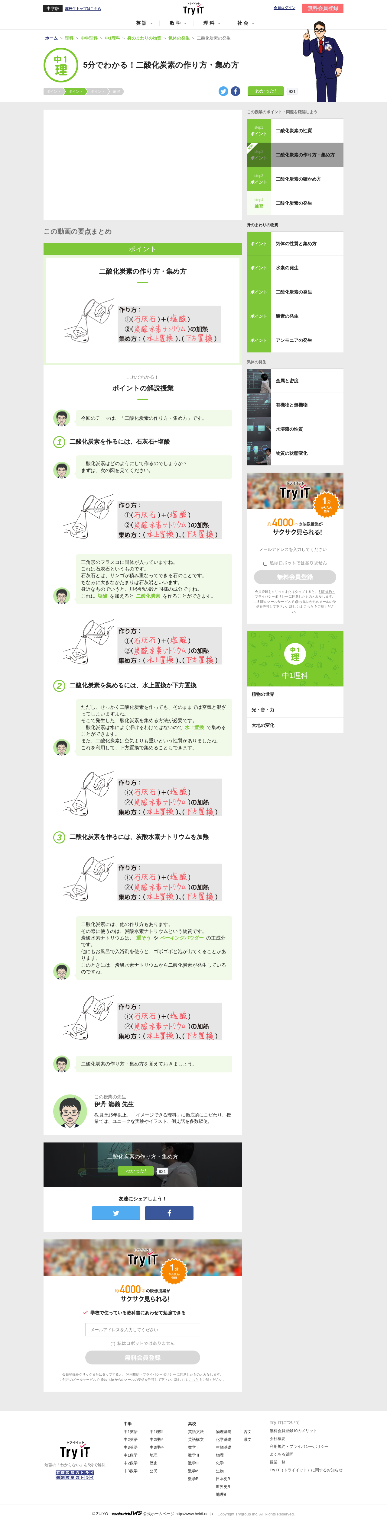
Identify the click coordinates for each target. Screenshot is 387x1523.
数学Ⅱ (194, 1455)
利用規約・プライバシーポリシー (151, 1374)
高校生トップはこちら (83, 9)
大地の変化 (263, 725)
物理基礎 (224, 1431)
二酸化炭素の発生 (294, 203)
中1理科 (157, 1431)
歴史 (154, 1463)
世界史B (223, 1486)
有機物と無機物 (291, 404)
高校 (192, 1424)
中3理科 (157, 1447)
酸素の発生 (287, 316)
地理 (154, 1455)
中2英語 (131, 1439)
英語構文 (196, 1439)
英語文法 (196, 1431)
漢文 (248, 1439)
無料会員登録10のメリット (293, 1430)
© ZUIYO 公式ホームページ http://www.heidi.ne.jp (152, 1513)
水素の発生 (287, 267)
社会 (243, 23)
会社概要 (277, 1438)
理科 (209, 23)
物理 (220, 1455)
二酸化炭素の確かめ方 (298, 179)
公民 (154, 1471)
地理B (221, 1494)
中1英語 (131, 1431)
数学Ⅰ (194, 1447)
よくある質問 (281, 1454)
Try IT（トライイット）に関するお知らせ (306, 1470)
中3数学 (131, 1471)
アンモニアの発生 (294, 340)
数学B (193, 1478)
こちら (194, 1379)
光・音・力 (263, 709)
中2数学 (131, 1463)
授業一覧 (277, 1462)
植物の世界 (263, 694)
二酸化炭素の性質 (294, 130)
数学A (193, 1471)
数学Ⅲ (194, 1463)
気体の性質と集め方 (296, 243)
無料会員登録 (322, 8)
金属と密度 (287, 380)
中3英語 (131, 1447)
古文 (248, 1431)
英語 (142, 23)
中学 (128, 1424)
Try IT (193, 8)
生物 (220, 1471)
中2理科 (157, 1439)
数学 (176, 23)
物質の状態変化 (291, 453)
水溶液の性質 (289, 429)
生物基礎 (224, 1447)
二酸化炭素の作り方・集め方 (305, 154)
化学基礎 (224, 1439)
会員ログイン (284, 8)
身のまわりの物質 (262, 225)
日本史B (223, 1478)
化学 (220, 1463)
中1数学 (131, 1455)
